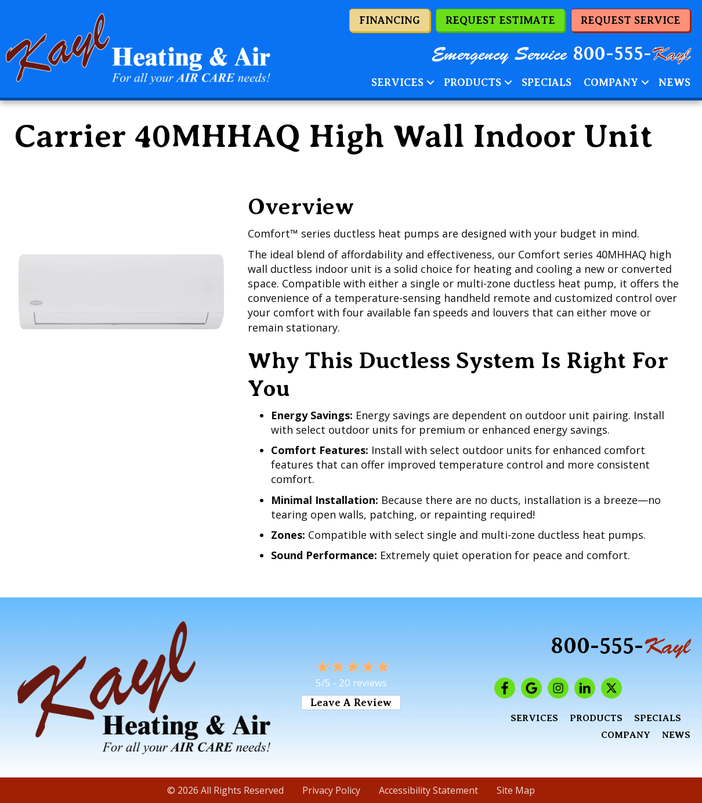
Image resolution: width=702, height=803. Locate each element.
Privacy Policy (331, 790)
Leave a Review (351, 702)
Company (611, 82)
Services (397, 82)
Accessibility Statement (428, 790)
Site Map (516, 790)
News (674, 82)
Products (472, 82)
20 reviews (363, 682)
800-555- (631, 54)
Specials (546, 82)
